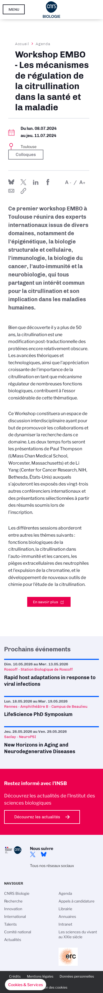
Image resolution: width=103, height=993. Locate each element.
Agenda (43, 44)
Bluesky (44, 854)
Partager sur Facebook (48, 182)
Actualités (12, 939)
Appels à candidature (76, 901)
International (15, 916)
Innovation (13, 909)
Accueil (22, 44)
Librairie (65, 909)
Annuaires (67, 916)
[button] (25, 985)
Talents (10, 924)
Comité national (17, 932)
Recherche (13, 901)
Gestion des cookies (51, 987)
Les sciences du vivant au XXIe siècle (78, 934)
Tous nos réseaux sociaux (52, 865)
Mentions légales (40, 976)
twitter (33, 854)
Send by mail (11, 191)
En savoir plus (45, 602)
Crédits (15, 976)
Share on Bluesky (11, 182)
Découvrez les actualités (37, 816)
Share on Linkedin (36, 182)
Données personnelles (77, 976)
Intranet (65, 924)
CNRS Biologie (16, 893)
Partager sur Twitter (23, 182)
